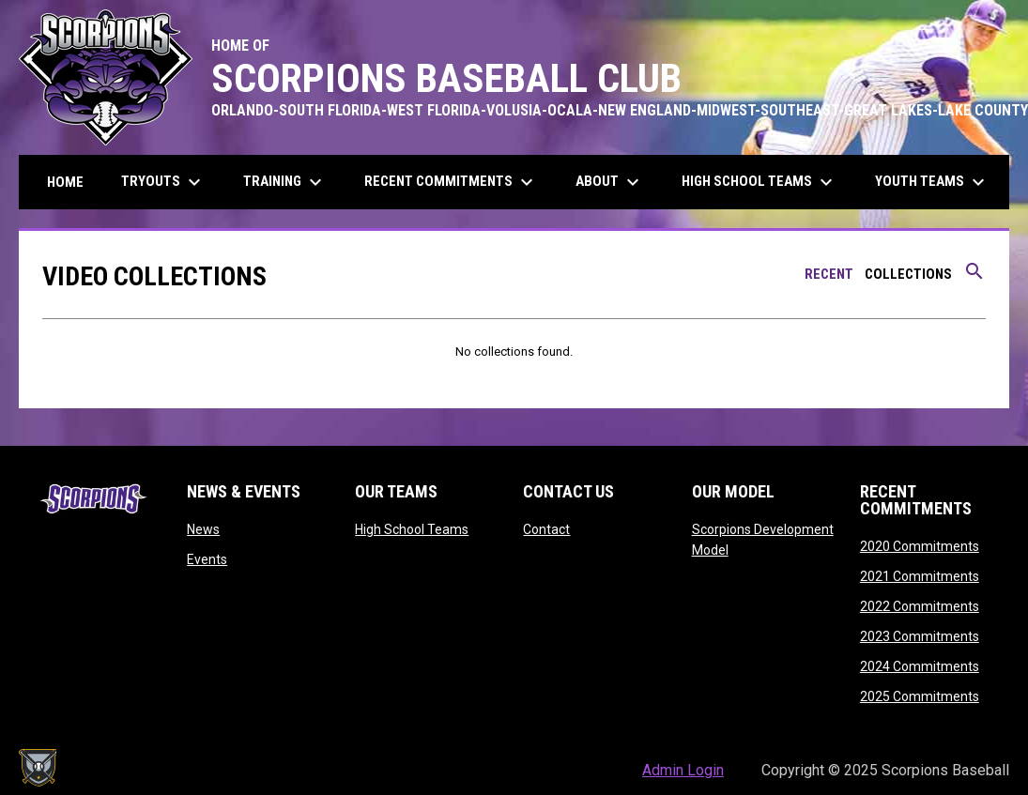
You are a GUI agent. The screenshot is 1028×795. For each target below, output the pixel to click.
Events (207, 559)
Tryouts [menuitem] (163, 182)
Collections (908, 274)
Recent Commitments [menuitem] (451, 182)
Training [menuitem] (285, 182)
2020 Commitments (919, 546)
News (203, 529)
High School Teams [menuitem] (759, 182)
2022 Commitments (919, 606)
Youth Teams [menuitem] (932, 182)
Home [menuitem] (65, 182)
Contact (546, 529)
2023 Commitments (919, 636)
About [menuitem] (609, 182)
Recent (829, 274)
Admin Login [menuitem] (683, 770)
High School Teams (411, 529)
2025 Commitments (919, 696)
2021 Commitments (919, 576)
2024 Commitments (919, 666)
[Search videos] (974, 277)
